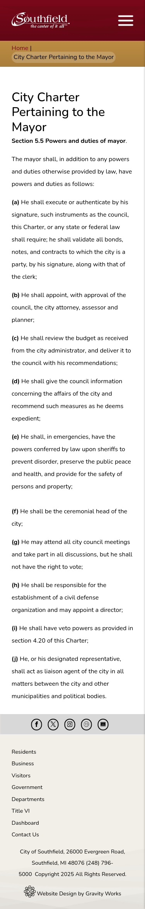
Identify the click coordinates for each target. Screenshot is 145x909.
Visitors (21, 775)
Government (27, 787)
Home (20, 48)
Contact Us (25, 834)
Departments (28, 799)
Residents (24, 752)
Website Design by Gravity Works (72, 893)
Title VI (21, 811)
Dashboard (25, 823)
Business (23, 763)
